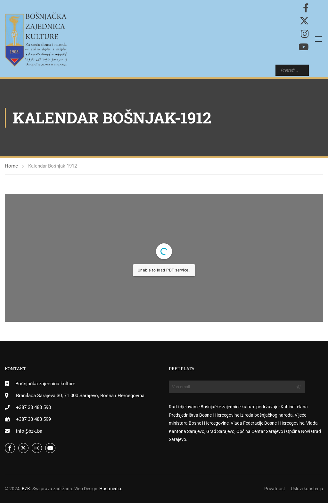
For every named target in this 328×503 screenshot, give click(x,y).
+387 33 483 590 (33, 407)
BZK (26, 488)
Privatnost (274, 488)
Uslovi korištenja (307, 488)
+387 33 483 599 (33, 419)
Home (11, 166)
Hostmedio (110, 488)
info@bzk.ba (29, 431)
